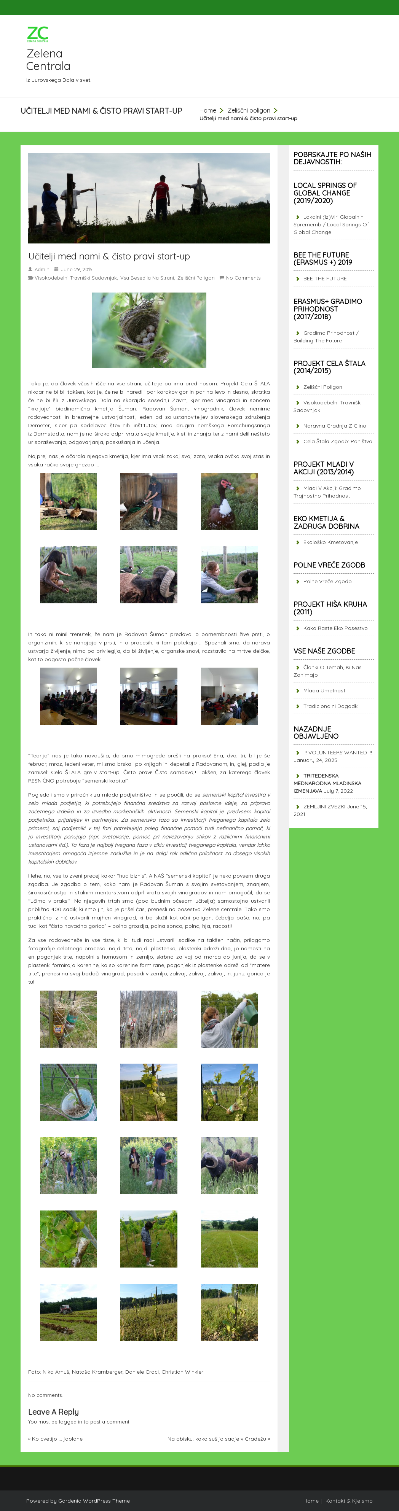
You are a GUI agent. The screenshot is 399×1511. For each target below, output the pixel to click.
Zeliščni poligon (249, 110)
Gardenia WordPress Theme (94, 1500)
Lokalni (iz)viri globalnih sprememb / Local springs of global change (331, 224)
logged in (70, 1422)
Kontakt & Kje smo (349, 1500)
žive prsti (251, 634)
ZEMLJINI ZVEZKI (324, 806)
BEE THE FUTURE (325, 278)
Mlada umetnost (324, 690)
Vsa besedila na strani (147, 278)
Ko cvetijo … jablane (57, 1438)
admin (42, 269)
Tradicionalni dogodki (331, 706)
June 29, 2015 (77, 269)
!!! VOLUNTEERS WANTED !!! (337, 752)
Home (208, 110)
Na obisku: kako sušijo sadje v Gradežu (217, 1438)
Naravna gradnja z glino (334, 425)
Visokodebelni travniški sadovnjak (76, 278)
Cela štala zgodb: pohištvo (337, 441)
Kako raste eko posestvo (335, 628)
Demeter (39, 425)
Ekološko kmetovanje (330, 542)
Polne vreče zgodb (327, 581)
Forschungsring (247, 425)
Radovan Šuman (165, 408)
